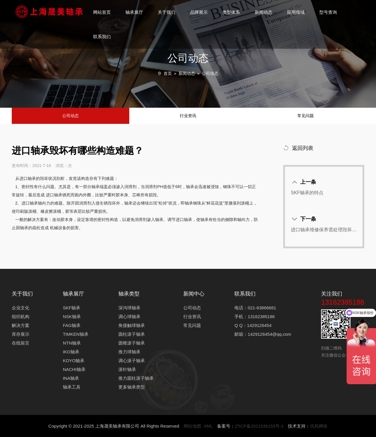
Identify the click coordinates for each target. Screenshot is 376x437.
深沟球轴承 (129, 307)
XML (208, 425)
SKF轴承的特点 (307, 192)
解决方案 (20, 325)
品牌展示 (199, 12)
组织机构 (20, 316)
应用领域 (296, 12)
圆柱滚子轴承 (131, 334)
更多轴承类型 (131, 386)
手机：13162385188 (254, 316)
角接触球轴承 (131, 325)
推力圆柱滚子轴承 (136, 378)
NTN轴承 (72, 342)
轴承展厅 (134, 12)
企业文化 (20, 307)
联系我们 (102, 36)
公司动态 (210, 73)
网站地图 (192, 425)
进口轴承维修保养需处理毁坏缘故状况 (324, 229)
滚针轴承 (127, 369)
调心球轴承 (129, 316)
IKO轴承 (71, 351)
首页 (168, 73)
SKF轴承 (71, 307)
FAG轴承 (71, 325)
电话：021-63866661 (255, 307)
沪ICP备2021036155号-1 (259, 425)
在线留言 (20, 342)
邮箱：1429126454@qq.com (262, 334)
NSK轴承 (72, 316)
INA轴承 (71, 378)
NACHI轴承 (74, 369)
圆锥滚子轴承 (131, 342)
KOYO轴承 (73, 360)
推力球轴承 (129, 351)
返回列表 (298, 148)
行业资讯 (188, 115)
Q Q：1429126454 (252, 325)
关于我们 (166, 12)
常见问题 (305, 115)
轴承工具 (71, 386)
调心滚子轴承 (131, 360)
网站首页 (102, 12)
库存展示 (20, 334)
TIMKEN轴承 (75, 334)
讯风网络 (319, 425)
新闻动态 (263, 12)
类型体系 (231, 12)
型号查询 (328, 12)
